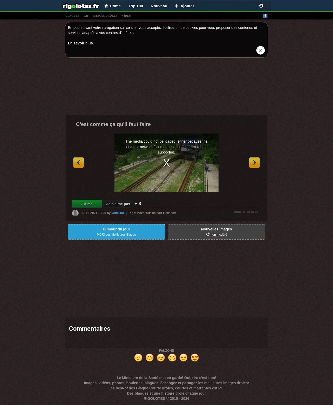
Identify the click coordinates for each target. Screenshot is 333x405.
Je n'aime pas (118, 204)
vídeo (126, 15)
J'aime (87, 204)
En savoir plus (80, 43)
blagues (72, 15)
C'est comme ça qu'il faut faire (113, 124)
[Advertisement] (166, 88)
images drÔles (105, 15)
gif (86, 15)
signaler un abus (246, 211)
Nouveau (159, 6)
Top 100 (136, 6)
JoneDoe (118, 213)
